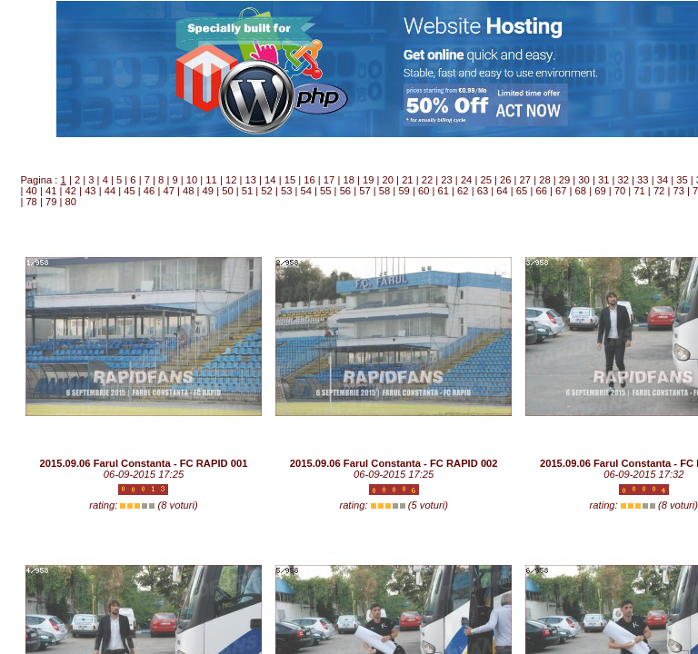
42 (70, 190)
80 (70, 201)
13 (250, 179)
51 (247, 190)
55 (325, 190)
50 (227, 190)
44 (110, 190)
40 (30, 190)
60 (423, 190)
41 (50, 190)
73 (678, 190)
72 (658, 190)
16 (309, 179)
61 (443, 190)
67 (560, 190)
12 (230, 179)
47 (168, 190)
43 (90, 190)
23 (446, 179)
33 (642, 179)
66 (540, 190)
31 (603, 179)
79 (50, 201)
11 (210, 179)
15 (289, 179)
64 (501, 190)
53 (286, 190)
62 (462, 190)
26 (505, 179)
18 (348, 179)
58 (384, 190)
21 (407, 179)
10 (191, 179)
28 (544, 179)
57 (364, 190)
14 (269, 179)
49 (208, 190)
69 (599, 190)
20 (388, 179)
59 (403, 190)
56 (345, 190)
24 (466, 179)
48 (188, 190)
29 (564, 179)
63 (482, 190)
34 (662, 179)
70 (619, 190)
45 (129, 190)
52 (266, 190)
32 (623, 179)
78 (30, 201)
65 (521, 190)
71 (638, 190)
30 (583, 179)
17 (329, 179)
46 (149, 190)
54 (305, 190)
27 (525, 179)
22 (427, 179)
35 (681, 179)
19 (368, 179)
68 (580, 190)
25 (485, 179)
